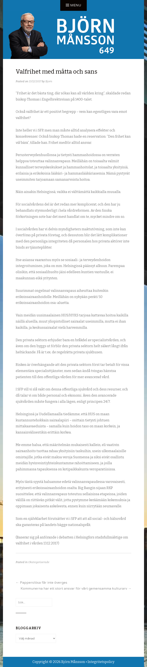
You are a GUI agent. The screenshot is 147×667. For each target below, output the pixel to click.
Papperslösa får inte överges (41, 582)
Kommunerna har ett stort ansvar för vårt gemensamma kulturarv (76, 588)
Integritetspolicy (101, 662)
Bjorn (48, 81)
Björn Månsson (73, 662)
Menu (75, 5)
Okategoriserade (38, 562)
